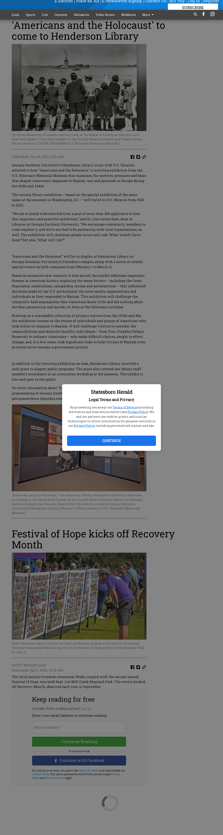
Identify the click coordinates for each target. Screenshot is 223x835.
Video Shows (105, 15)
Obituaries (81, 15)
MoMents (128, 15)
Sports (30, 15)
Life (45, 15)
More (148, 14)
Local (15, 15)
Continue (111, 440)
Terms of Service (125, 407)
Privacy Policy (138, 412)
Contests (61, 15)
